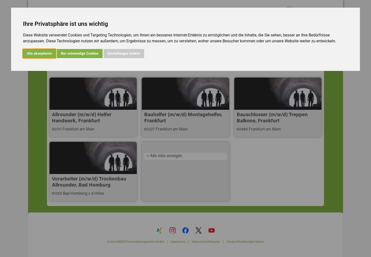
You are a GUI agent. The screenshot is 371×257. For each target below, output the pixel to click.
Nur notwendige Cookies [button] (80, 53)
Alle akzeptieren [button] (39, 53)
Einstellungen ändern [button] (124, 53)
